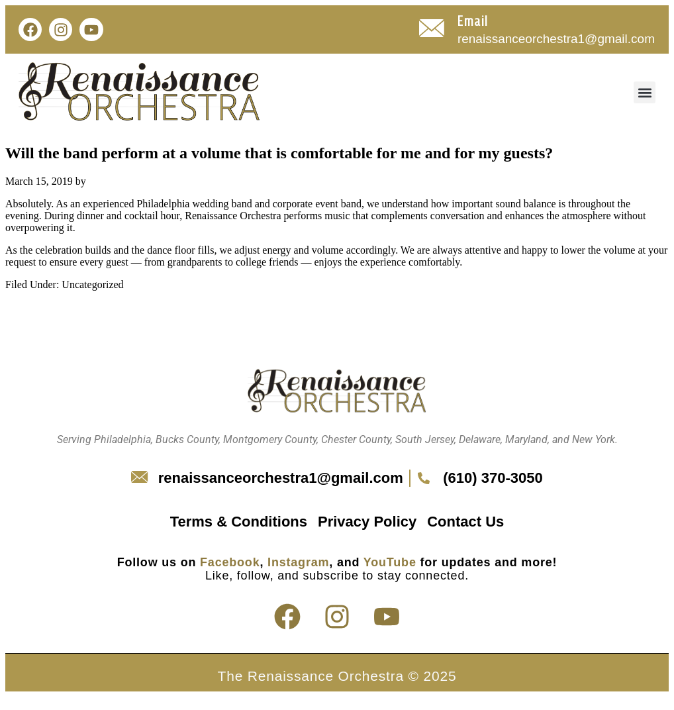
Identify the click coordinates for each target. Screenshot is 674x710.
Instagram (298, 562)
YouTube (389, 562)
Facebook (230, 562)
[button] (644, 92)
